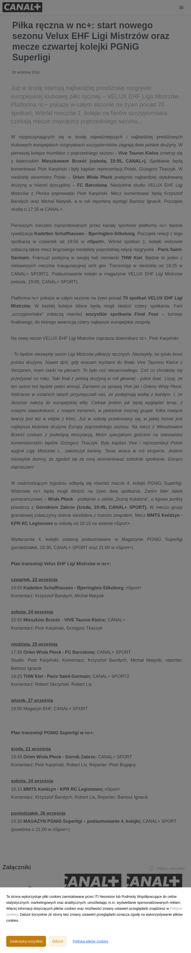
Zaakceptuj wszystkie (26, 941)
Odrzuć (57, 941)
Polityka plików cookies (90, 941)
